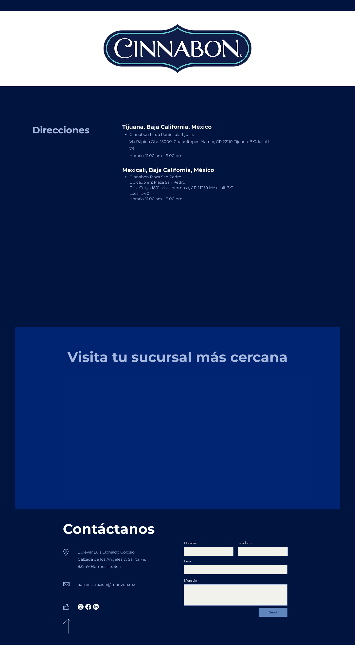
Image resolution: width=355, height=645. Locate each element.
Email (188, 561)
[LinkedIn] (96, 607)
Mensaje (190, 580)
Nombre (190, 543)
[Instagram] (81, 607)
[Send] (273, 612)
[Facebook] (88, 607)
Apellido (244, 543)
